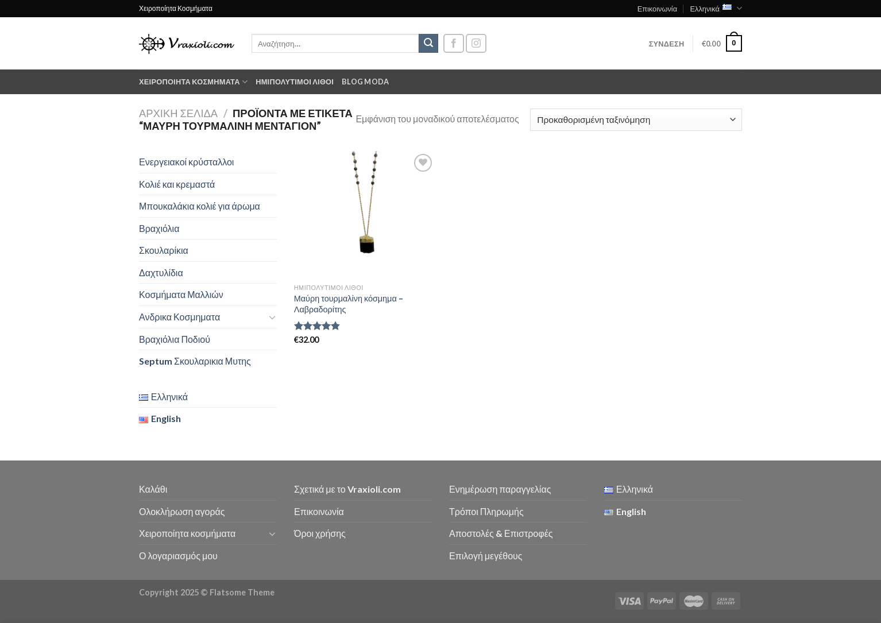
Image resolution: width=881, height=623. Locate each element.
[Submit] (428, 43)
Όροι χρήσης (320, 533)
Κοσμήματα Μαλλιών (181, 294)
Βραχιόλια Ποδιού (174, 339)
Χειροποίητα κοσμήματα (193, 81)
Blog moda (365, 81)
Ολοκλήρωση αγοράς (182, 511)
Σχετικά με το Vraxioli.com (347, 488)
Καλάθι (153, 488)
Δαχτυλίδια (161, 272)
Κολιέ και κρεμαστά (177, 184)
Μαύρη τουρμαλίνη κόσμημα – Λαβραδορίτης (348, 303)
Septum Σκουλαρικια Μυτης (195, 360)
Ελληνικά (716, 8)
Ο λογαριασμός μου (178, 555)
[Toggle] (272, 317)
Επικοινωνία (657, 8)
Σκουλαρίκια (163, 250)
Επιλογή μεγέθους (486, 555)
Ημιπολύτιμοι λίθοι (295, 81)
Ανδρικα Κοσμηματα (179, 316)
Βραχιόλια (159, 228)
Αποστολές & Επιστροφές (500, 533)
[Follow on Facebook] (453, 43)
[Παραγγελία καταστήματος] (636, 120)
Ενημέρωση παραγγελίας (500, 488)
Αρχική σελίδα (178, 113)
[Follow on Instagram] (476, 43)
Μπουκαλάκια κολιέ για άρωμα (199, 205)
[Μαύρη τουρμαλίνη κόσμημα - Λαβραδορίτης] (365, 214)
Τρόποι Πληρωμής (486, 511)
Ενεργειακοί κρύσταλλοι (186, 161)
